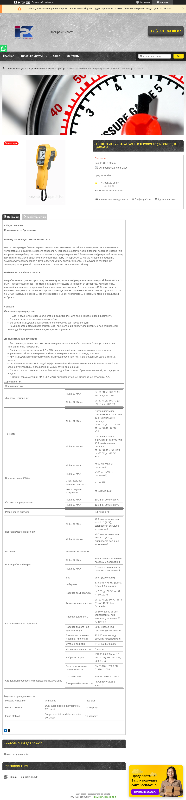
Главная (8, 56)
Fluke (71, 68)
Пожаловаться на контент (104, 797)
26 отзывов (145, 2)
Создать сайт (38, 2)
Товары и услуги (32, 56)
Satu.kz (107, 794)
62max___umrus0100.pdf (23, 777)
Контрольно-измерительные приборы (46, 68)
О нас (56, 56)
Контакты (73, 56)
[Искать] (178, 56)
